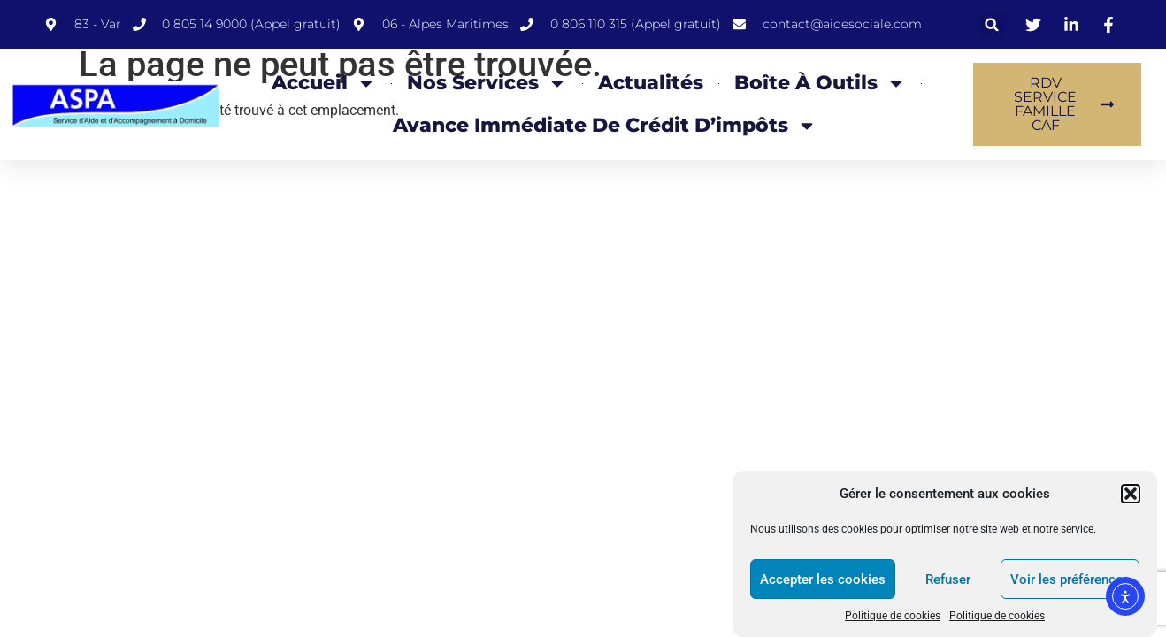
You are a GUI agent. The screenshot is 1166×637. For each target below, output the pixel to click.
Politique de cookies (892, 616)
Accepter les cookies (823, 579)
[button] (1130, 494)
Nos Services (487, 83)
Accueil (324, 83)
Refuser (947, 579)
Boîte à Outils (820, 83)
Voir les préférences (1070, 579)
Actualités (650, 83)
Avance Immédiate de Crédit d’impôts (605, 125)
